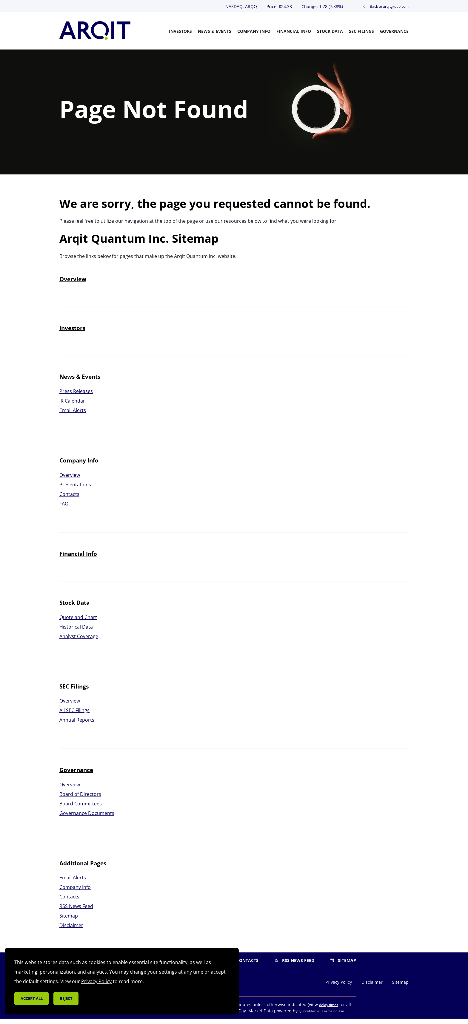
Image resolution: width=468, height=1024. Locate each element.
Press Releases (76, 397)
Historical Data (76, 632)
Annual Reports (76, 725)
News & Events (214, 31)
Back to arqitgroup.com (385, 6)
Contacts (69, 499)
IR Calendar (72, 406)
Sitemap (68, 921)
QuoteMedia (309, 1016)
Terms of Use (333, 1016)
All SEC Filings (74, 716)
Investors (180, 31)
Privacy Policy (338, 988)
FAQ (63, 509)
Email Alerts (72, 416)
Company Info (253, 31)
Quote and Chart (78, 622)
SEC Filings (361, 31)
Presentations (75, 490)
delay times (328, 1010)
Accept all (32, 998)
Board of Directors (80, 799)
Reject (66, 998)
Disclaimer (71, 930)
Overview (72, 284)
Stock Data (330, 31)
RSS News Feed (76, 911)
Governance (394, 31)
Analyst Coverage (78, 641)
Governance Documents (86, 819)
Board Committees (80, 809)
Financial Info (293, 31)
